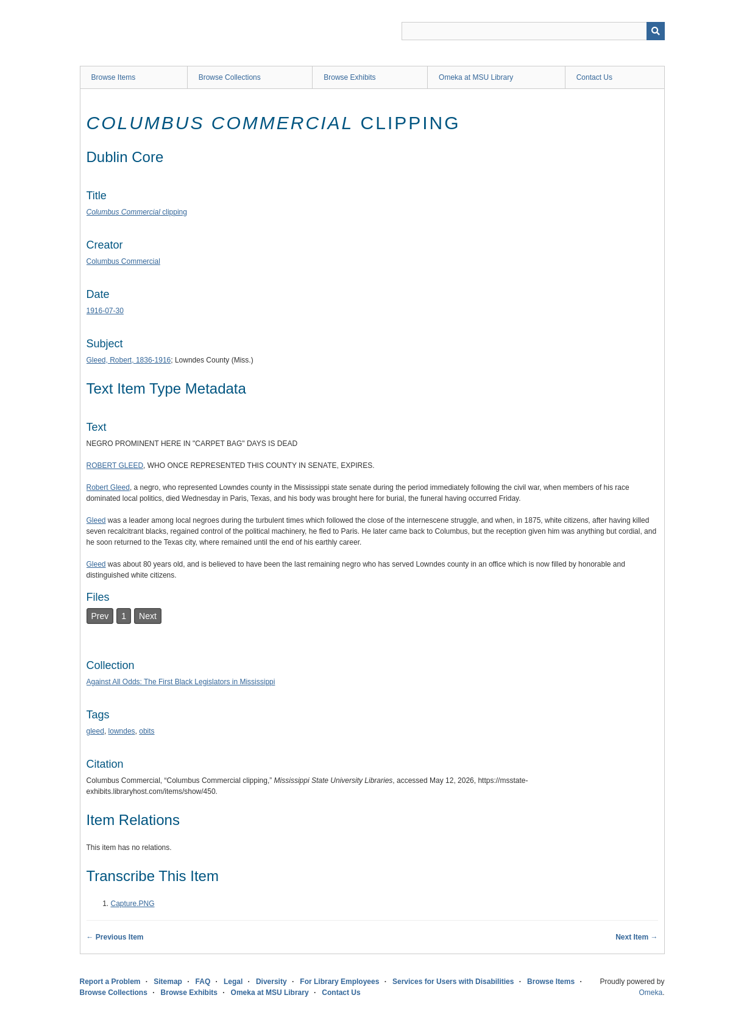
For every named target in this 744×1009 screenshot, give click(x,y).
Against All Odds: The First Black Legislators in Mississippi (181, 682)
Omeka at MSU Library (476, 77)
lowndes (121, 731)
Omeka (650, 992)
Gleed (96, 520)
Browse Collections (230, 77)
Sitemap (168, 981)
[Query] (533, 31)
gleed (95, 731)
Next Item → (636, 937)
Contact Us (594, 77)
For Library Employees (339, 981)
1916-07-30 (105, 310)
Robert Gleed (108, 487)
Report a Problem (110, 981)
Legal (233, 981)
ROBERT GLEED (115, 465)
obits (146, 731)
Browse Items (113, 77)
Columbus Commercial (123, 261)
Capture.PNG (133, 903)
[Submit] (656, 31)
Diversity (271, 981)
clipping (137, 212)
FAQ (203, 981)
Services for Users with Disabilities (453, 981)
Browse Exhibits (349, 77)
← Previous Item (115, 937)
